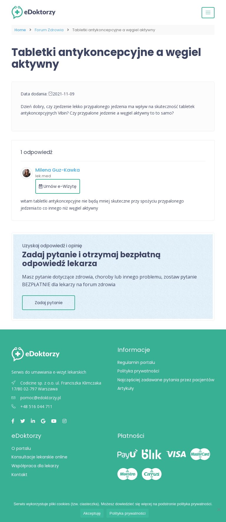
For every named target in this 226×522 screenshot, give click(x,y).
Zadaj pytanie (49, 303)
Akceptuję (92, 513)
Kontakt (19, 475)
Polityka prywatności (138, 371)
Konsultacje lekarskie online (39, 457)
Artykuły (125, 388)
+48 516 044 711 (31, 406)
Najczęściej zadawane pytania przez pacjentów (165, 380)
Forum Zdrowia (49, 30)
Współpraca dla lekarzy (35, 466)
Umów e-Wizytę (58, 186)
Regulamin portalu (136, 362)
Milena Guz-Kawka (57, 170)
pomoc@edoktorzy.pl (36, 397)
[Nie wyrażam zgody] (219, 509)
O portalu (21, 448)
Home (20, 30)
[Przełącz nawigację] (208, 12)
